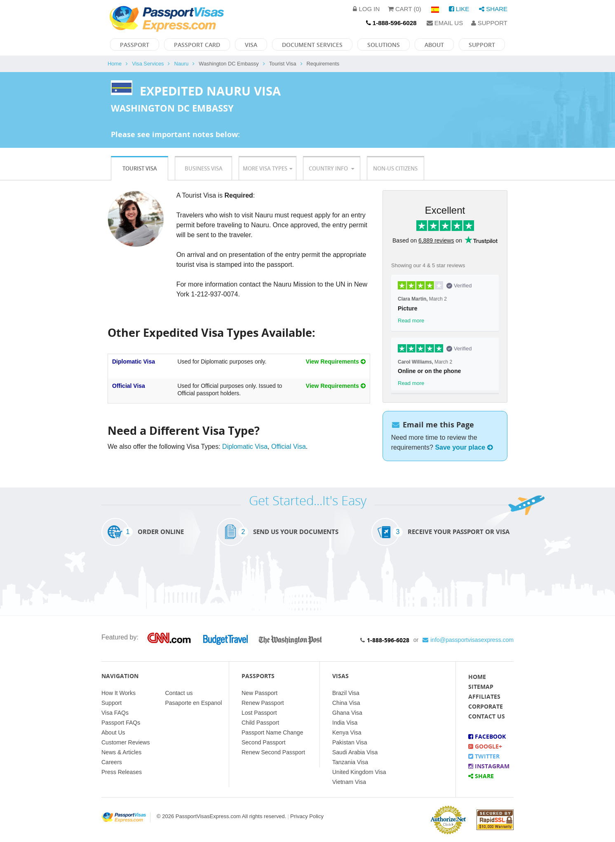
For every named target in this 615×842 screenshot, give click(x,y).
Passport (134, 45)
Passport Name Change (272, 732)
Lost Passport (259, 712)
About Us (113, 732)
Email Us (445, 22)
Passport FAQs (120, 722)
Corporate (485, 706)
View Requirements (336, 361)
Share (493, 8)
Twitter (484, 756)
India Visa (344, 722)
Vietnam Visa (349, 782)
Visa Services (148, 64)
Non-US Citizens (395, 168)
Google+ (485, 746)
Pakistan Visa (349, 742)
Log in (366, 8)
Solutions (383, 45)
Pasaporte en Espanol (193, 703)
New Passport (259, 693)
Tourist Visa (139, 168)
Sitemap (480, 686)
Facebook (487, 736)
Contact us (179, 693)
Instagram (488, 766)
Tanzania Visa (350, 762)
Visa (251, 45)
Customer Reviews (125, 742)
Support (489, 22)
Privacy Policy (307, 816)
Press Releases (121, 772)
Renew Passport (263, 703)
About (434, 45)
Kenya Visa (346, 732)
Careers (111, 762)
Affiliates (484, 696)
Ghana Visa (347, 712)
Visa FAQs (115, 712)
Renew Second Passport (273, 752)
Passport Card (197, 45)
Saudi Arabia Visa (355, 752)
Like (459, 8)
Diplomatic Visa (133, 361)
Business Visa (204, 168)
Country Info (331, 168)
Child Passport (260, 722)
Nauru (181, 64)
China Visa (346, 703)
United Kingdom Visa (359, 772)
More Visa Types (267, 168)
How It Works (118, 693)
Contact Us (486, 716)
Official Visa (128, 386)
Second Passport (264, 742)
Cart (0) (404, 8)
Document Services (312, 45)
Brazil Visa (345, 693)
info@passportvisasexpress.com (468, 640)
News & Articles (121, 752)
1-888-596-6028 (388, 640)
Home (115, 64)
